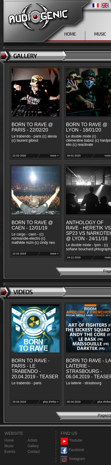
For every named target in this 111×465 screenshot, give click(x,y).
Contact (34, 452)
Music (9, 446)
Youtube (71, 440)
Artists (32, 440)
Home (9, 440)
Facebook (72, 450)
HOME (70, 34)
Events (9, 452)
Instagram (73, 459)
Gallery (33, 446)
